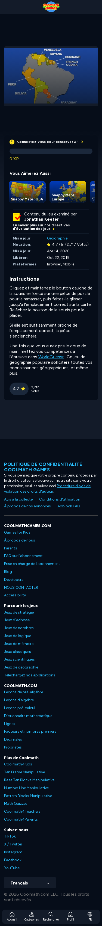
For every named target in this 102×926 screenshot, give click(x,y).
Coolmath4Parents (21, 819)
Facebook (12, 860)
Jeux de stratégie (19, 612)
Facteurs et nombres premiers (30, 731)
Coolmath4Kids (18, 764)
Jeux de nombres (19, 628)
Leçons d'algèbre (19, 700)
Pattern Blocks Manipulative (28, 796)
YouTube (12, 868)
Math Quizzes (15, 803)
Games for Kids (17, 532)
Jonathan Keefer (41, 219)
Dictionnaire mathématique (28, 716)
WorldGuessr (51, 356)
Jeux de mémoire (18, 643)
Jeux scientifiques (19, 659)
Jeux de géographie (21, 667)
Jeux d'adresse (17, 620)
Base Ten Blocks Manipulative (29, 780)
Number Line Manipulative (26, 788)
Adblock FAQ (68, 506)
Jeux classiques (17, 651)
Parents (10, 548)
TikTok (10, 836)
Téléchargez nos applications (29, 675)
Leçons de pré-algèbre (23, 692)
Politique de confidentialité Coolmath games (43, 466)
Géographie (57, 238)
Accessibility (15, 595)
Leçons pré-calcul (19, 708)
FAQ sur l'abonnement (23, 556)
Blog (8, 571)
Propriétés (13, 747)
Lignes (9, 723)
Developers (13, 579)
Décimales (13, 739)
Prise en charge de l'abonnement (32, 563)
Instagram (13, 852)
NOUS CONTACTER (21, 587)
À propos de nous (19, 540)
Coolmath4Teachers (22, 811)
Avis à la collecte (18, 499)
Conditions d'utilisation (59, 499)
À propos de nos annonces (27, 506)
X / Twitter (13, 844)
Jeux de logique (17, 636)
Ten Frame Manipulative (24, 772)
